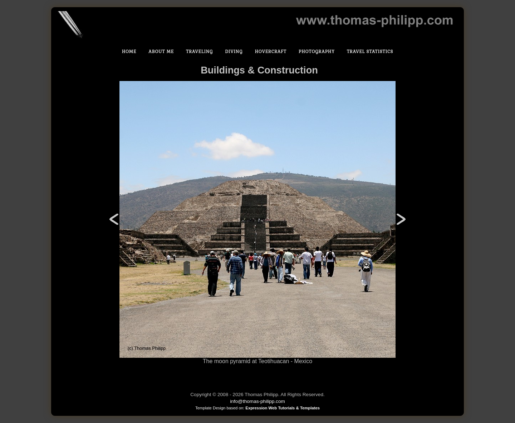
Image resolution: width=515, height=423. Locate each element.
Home (129, 51)
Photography (317, 51)
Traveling (199, 51)
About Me (161, 51)
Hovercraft (270, 51)
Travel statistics (370, 51)
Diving (233, 51)
